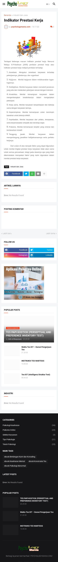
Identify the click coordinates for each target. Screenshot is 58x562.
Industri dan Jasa (20, 15)
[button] (3, 4)
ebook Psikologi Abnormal (15, 466)
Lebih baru (7, 233)
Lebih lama (50, 233)
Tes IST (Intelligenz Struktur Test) (35, 375)
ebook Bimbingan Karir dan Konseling (19, 457)
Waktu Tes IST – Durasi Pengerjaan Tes (36, 348)
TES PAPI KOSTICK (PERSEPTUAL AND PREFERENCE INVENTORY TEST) (36, 499)
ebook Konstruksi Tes (37, 461)
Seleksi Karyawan (29, 435)
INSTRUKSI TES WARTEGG (32, 361)
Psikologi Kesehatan (29, 425)
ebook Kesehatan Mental (14, 461)
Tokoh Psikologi (29, 444)
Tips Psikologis (29, 439)
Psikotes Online (29, 430)
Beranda (7, 15)
